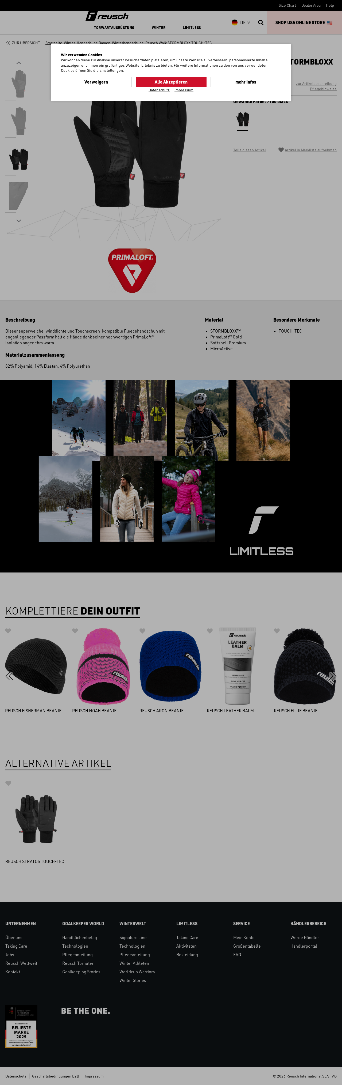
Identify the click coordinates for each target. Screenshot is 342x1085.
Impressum (183, 90)
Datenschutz (159, 90)
